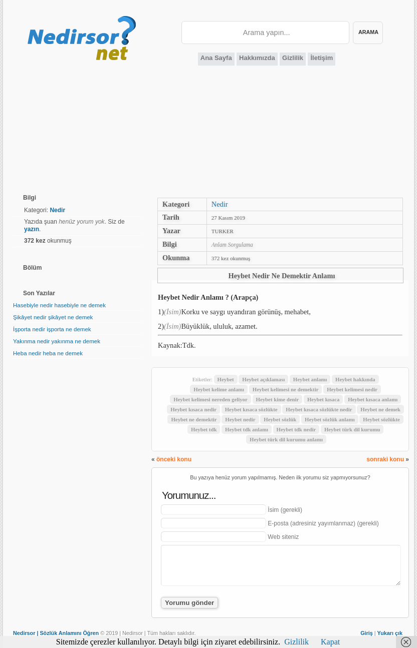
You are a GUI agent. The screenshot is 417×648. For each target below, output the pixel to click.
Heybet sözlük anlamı (330, 419)
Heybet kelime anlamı (218, 389)
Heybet (226, 379)
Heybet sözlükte (381, 419)
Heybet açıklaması (263, 379)
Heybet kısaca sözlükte (251, 409)
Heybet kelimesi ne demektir (286, 389)
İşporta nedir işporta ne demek (52, 329)
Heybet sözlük (280, 419)
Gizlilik (292, 58)
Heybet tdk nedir (296, 429)
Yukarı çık (389, 633)
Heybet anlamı (310, 379)
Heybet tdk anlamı (246, 429)
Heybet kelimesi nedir (352, 389)
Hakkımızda (257, 58)
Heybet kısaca (323, 399)
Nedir (220, 204)
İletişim (321, 58)
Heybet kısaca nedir (193, 409)
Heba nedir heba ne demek (48, 353)
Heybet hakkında (355, 379)
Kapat (330, 641)
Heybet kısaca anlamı (372, 399)
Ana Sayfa (216, 58)
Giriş (366, 633)
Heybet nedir (240, 419)
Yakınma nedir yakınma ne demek (56, 341)
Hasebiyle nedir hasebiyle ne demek (59, 305)
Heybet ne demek (380, 409)
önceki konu (173, 459)
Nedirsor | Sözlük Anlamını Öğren (56, 633)
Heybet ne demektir (194, 419)
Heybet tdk (204, 429)
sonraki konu (385, 459)
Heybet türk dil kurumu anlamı (286, 439)
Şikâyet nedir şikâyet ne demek (53, 317)
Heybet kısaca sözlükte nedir (319, 409)
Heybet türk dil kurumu (352, 429)
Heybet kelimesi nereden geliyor (210, 399)
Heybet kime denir (277, 399)
